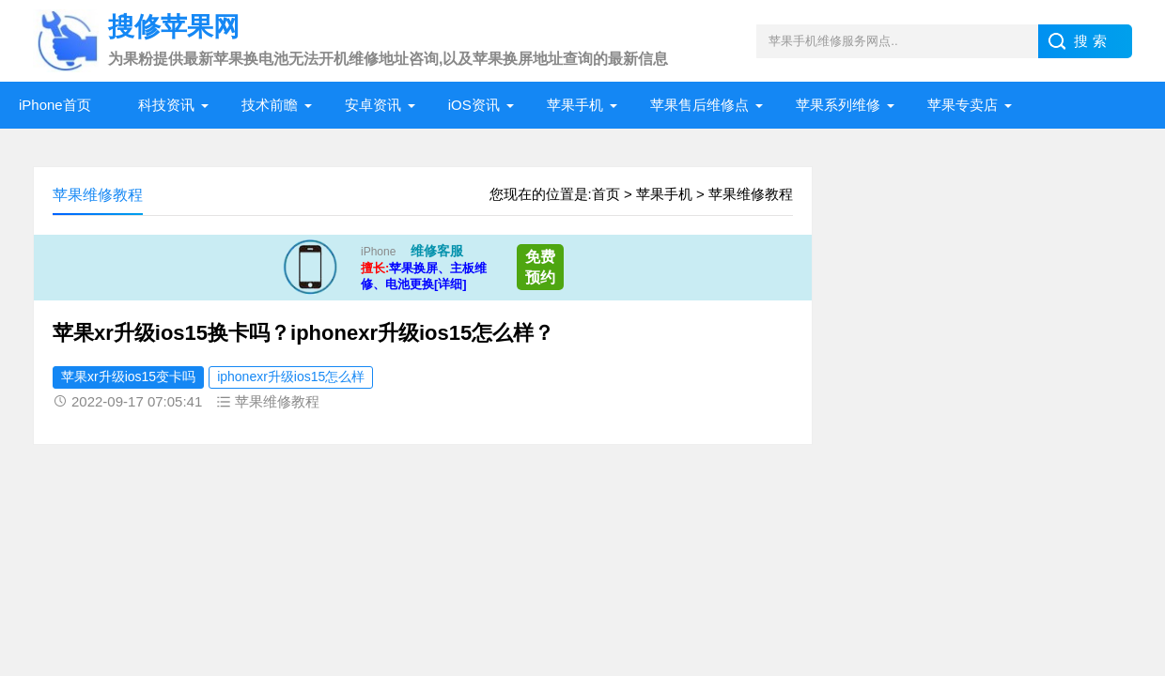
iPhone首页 (55, 105)
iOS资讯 (474, 105)
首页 (606, 194)
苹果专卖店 (962, 105)
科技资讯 (166, 105)
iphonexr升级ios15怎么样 (291, 376)
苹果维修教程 (750, 194)
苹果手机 (575, 105)
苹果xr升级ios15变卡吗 (128, 376)
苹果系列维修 (838, 105)
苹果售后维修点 (699, 105)
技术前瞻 (269, 105)
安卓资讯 (373, 105)
